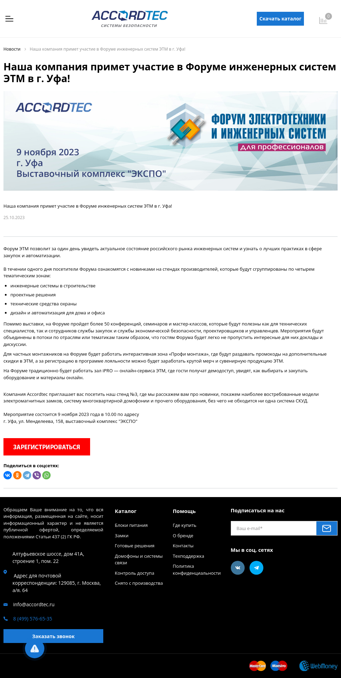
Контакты (183, 545)
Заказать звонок (53, 636)
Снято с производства (139, 583)
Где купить (184, 525)
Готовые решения (134, 545)
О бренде (183, 535)
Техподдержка (188, 556)
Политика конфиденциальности (197, 569)
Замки (121, 535)
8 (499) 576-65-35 (32, 618)
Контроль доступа (134, 573)
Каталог (126, 510)
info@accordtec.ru (33, 604)
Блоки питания (131, 525)
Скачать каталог (280, 18)
